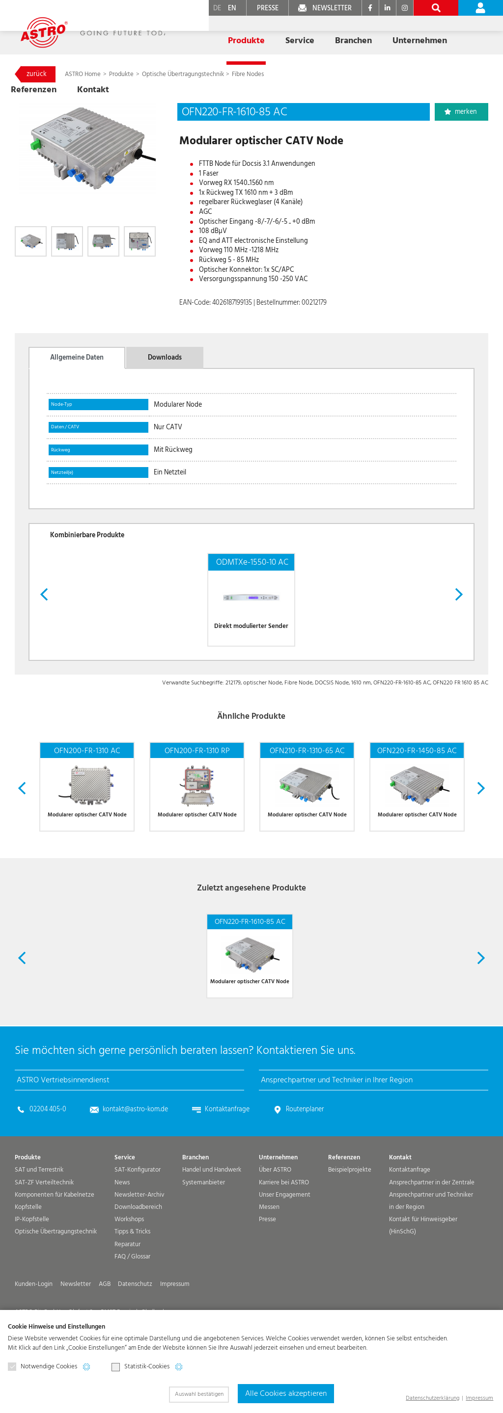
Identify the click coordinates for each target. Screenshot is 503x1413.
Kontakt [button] (457, 33)
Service (124, 1197)
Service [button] (247, 33)
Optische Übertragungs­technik (183, 74)
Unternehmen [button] (348, 33)
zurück (37, 74)
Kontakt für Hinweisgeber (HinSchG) (423, 1265)
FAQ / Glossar (132, 1296)
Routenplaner (305, 1148)
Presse (267, 1259)
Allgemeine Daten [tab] (77, 357)
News (122, 1221)
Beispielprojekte (349, 1209)
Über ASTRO (275, 1209)
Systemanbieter (203, 1221)
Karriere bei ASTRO (284, 1221)
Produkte (122, 74)
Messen (269, 1246)
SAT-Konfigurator (137, 1209)
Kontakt (400, 1197)
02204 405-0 (47, 1148)
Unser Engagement (284, 1234)
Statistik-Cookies (140, 1366)
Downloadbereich (138, 1246)
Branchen (195, 1197)
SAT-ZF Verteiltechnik (44, 1221)
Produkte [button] (203, 33)
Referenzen (407, 33)
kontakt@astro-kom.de (135, 1148)
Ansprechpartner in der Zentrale (432, 1221)
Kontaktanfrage (227, 1148)
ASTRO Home (83, 74)
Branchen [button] (292, 33)
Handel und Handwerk (211, 1209)
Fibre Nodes (248, 74)
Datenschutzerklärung (432, 1398)
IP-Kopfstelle (32, 1259)
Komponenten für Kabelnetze (54, 1234)
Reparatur (127, 1283)
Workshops (129, 1259)
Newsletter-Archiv (139, 1234)
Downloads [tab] (165, 357)
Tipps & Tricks (132, 1271)
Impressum (479, 1398)
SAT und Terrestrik (39, 1209)
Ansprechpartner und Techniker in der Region (431, 1240)
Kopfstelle (28, 1246)
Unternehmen (278, 1197)
